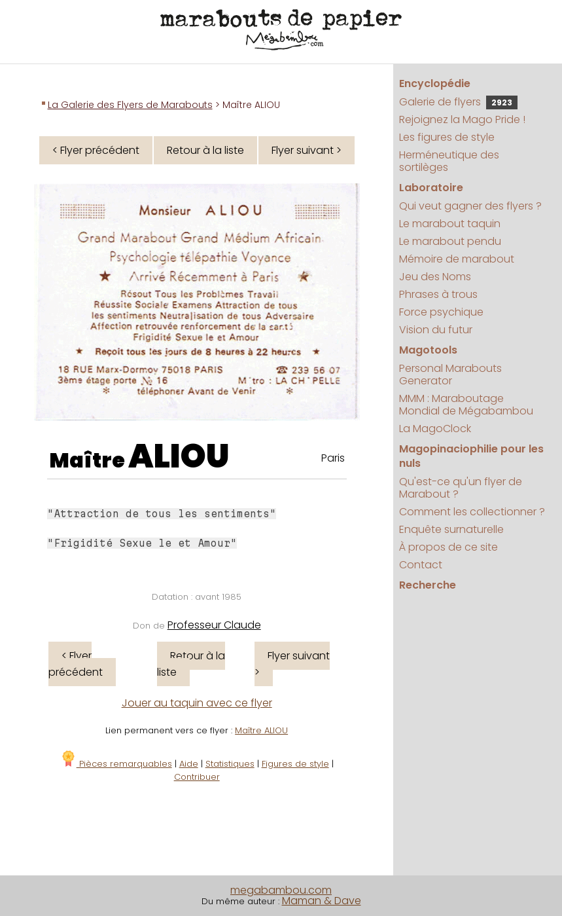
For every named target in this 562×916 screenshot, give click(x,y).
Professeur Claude (214, 624)
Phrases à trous (438, 294)
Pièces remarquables (116, 764)
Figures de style (295, 764)
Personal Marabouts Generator (450, 374)
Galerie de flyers (458, 101)
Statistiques (230, 764)
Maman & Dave (321, 900)
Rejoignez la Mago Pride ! (462, 119)
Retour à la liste (205, 150)
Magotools (428, 349)
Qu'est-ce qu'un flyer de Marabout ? (460, 488)
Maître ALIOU (261, 730)
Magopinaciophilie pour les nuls (471, 456)
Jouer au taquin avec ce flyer (197, 702)
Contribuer (197, 777)
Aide (188, 764)
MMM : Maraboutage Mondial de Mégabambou (466, 404)
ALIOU (179, 456)
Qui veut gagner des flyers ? (470, 205)
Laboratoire (431, 187)
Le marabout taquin (450, 223)
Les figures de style (447, 137)
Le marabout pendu (450, 241)
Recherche (427, 585)
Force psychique (441, 312)
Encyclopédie (434, 83)
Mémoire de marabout (456, 258)
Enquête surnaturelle (451, 529)
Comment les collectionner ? (472, 511)
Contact (420, 564)
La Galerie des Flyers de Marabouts (130, 104)
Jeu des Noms (435, 276)
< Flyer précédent (95, 150)
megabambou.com (281, 890)
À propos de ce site (448, 547)
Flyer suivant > (307, 150)
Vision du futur (435, 329)
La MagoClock (435, 428)
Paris (333, 458)
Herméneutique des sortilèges (449, 161)
